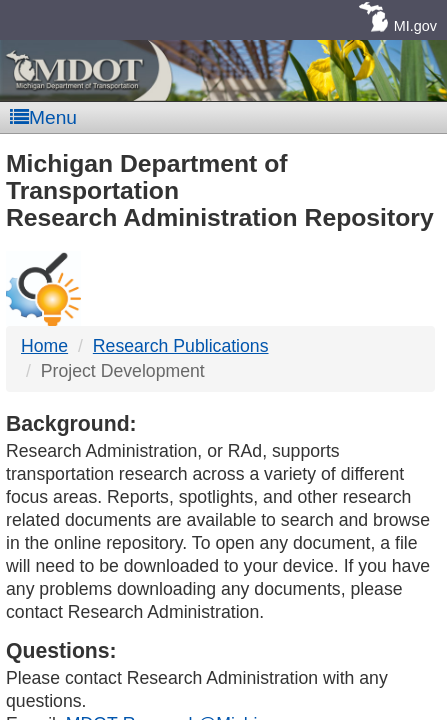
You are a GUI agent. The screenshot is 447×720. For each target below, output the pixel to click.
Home (44, 346)
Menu (43, 117)
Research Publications (181, 346)
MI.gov (415, 26)
